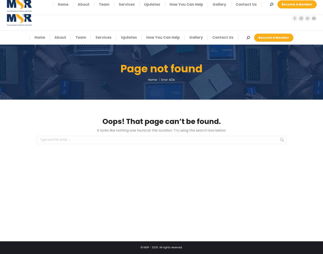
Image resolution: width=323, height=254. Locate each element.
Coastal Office (70, 3)
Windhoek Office (35, 3)
